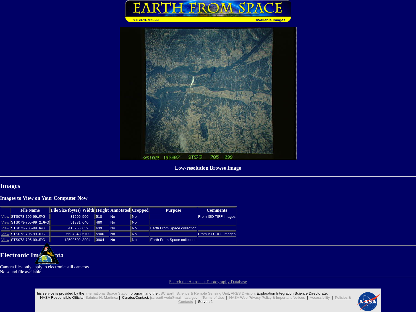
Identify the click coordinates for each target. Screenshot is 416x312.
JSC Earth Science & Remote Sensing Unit (194, 293)
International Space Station (107, 293)
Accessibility (320, 297)
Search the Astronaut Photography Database (208, 281)
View (5, 216)
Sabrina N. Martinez (101, 297)
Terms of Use (213, 297)
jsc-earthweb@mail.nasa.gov (173, 297)
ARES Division (243, 293)
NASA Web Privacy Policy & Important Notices (267, 297)
